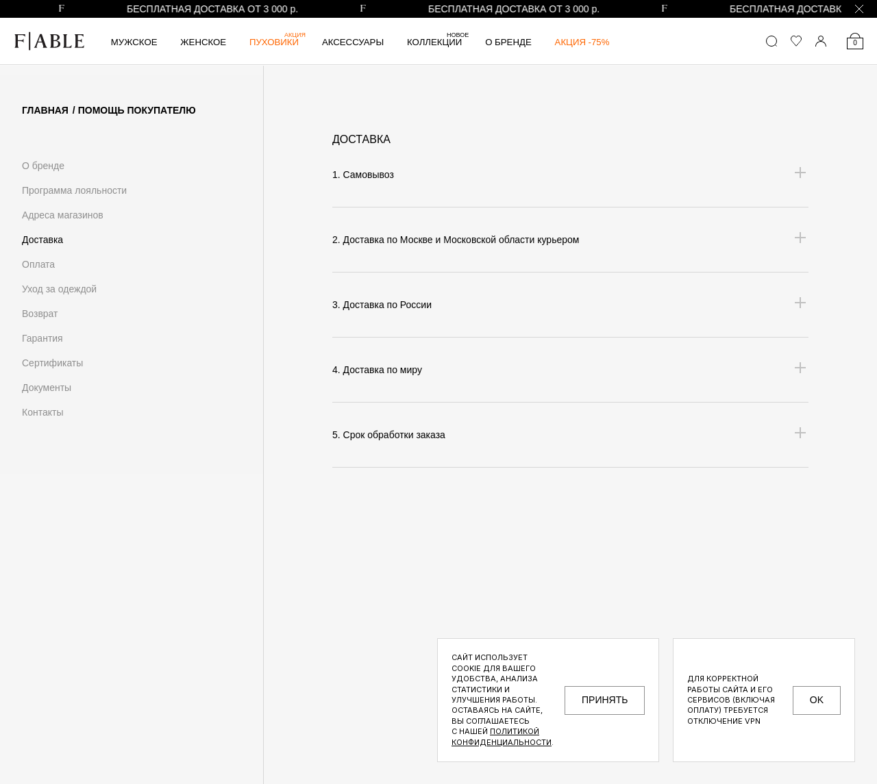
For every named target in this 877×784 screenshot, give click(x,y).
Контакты (42, 412)
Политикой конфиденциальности (502, 736)
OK (817, 699)
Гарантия (42, 338)
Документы (46, 387)
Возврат (40, 313)
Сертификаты (52, 362)
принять (605, 699)
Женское (203, 42)
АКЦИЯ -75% (582, 42)
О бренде (508, 42)
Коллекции (438, 42)
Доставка (42, 239)
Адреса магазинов (62, 215)
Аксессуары (353, 42)
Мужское (134, 42)
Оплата (38, 264)
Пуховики (277, 42)
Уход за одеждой (59, 288)
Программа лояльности (74, 190)
